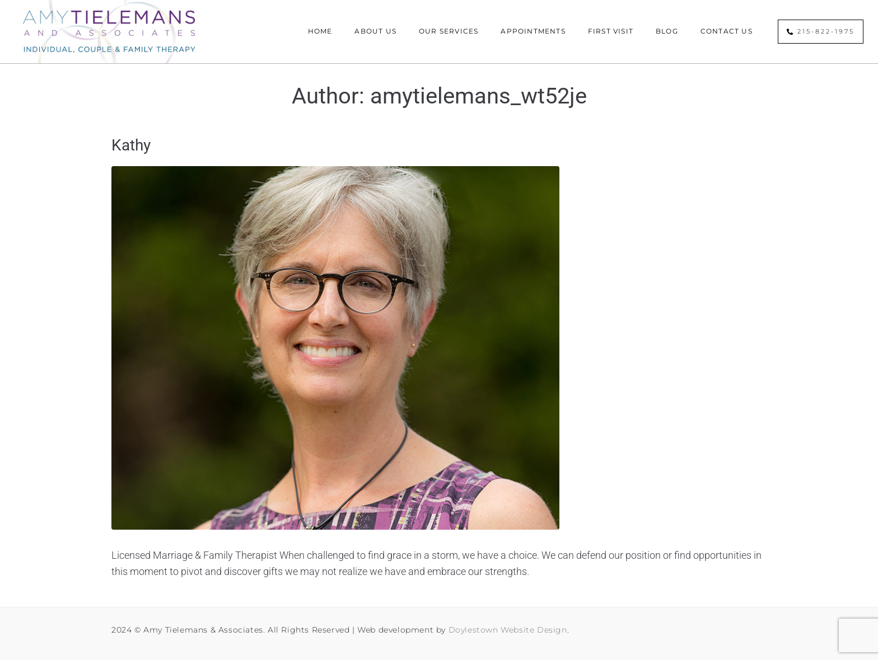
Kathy (131, 145)
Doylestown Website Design (508, 630)
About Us (375, 31)
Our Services (448, 31)
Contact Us (726, 31)
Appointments (533, 31)
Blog (667, 31)
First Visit (610, 31)
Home (320, 31)
